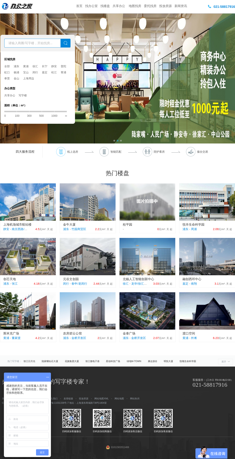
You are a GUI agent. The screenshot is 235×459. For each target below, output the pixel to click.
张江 (15, 283)
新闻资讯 (180, 6)
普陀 (63, 66)
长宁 (44, 66)
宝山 (26, 72)
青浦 (63, 72)
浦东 (16, 66)
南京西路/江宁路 (22, 229)
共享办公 (119, 6)
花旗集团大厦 (72, 361)
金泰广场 (129, 333)
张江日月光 (29, 361)
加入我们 (53, 398)
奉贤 (7, 78)
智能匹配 (115, 151)
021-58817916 (224, 7)
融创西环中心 (192, 279)
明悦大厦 (168, 361)
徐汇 (35, 66)
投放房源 (165, 6)
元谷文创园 (71, 279)
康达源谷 (152, 361)
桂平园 (127, 224)
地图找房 (135, 6)
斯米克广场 (11, 333)
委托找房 (150, 6)
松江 (54, 72)
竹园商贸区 (78, 229)
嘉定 (44, 72)
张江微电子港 (92, 361)
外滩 (194, 338)
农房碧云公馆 (72, 333)
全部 (7, 66)
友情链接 (68, 398)
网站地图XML (101, 398)
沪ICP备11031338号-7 (57, 403)
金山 (16, 78)
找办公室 (91, 6)
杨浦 (16, 72)
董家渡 (16, 338)
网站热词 (134, 398)
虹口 (7, 72)
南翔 (194, 283)
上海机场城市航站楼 (17, 224)
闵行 (35, 72)
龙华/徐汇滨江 (140, 283)
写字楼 (23, 95)
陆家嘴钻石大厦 (50, 361)
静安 (54, 66)
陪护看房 (159, 151)
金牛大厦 (69, 224)
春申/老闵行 (79, 283)
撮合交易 (202, 151)
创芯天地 (9, 279)
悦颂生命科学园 (188, 361)
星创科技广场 (113, 361)
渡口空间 (189, 333)
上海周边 (28, 78)
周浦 (194, 229)
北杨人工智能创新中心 (138, 279)
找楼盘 (105, 6)
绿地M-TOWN (134, 361)
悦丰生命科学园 (193, 224)
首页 (79, 6)
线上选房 (72, 151)
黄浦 (26, 66)
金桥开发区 (78, 338)
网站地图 (119, 398)
